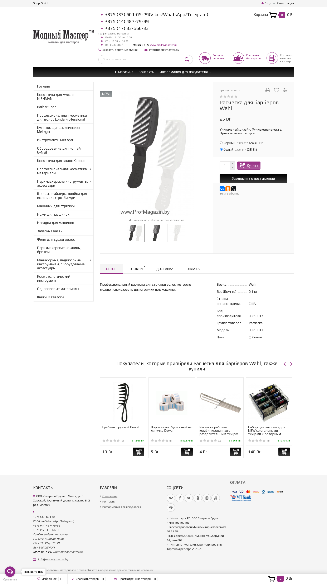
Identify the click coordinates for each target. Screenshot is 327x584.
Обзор (111, 269)
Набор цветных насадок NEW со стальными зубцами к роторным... (266, 430)
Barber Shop (47, 107)
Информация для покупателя (184, 72)
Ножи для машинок (53, 214)
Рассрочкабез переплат (254, 57)
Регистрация (285, 3)
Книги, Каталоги (50, 297)
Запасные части (50, 231)
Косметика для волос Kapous (61, 161)
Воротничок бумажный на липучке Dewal (171, 429)
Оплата (193, 269)
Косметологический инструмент (53, 278)
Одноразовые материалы (58, 289)
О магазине (124, 72)
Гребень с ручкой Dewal (120, 427)
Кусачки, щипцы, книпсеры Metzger (58, 130)
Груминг (43, 86)
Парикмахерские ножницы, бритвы (59, 250)
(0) (113, 440)
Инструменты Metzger (55, 140)
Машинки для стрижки (56, 206)
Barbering (233, 193)
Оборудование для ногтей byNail (59, 150)
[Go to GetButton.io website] (10, 579)
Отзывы (137, 268)
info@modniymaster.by (164, 49)
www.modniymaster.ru (163, 44)
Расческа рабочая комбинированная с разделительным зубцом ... (220, 430)
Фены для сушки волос (56, 239)
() (242, 143)
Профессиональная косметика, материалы (62, 171)
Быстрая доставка (218, 57)
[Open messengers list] (10, 571)
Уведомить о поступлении (253, 178)
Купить (252, 165)
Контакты (146, 72)
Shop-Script (41, 3)
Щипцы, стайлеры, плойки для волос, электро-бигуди (62, 196)
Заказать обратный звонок (120, 49)
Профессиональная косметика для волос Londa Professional (62, 117)
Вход (266, 3)
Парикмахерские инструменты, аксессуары (62, 183)
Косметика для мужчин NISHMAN (56, 97)
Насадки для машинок (55, 223)
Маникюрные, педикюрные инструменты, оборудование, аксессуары (61, 264)
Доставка (164, 269)
